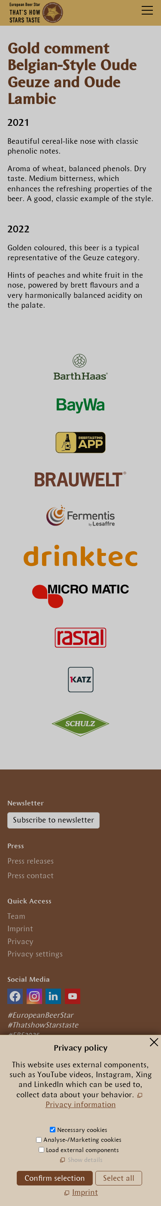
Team (16, 916)
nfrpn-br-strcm (68, 1127)
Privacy (20, 941)
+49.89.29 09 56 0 (44, 1115)
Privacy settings (35, 954)
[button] (15, 996)
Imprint (20, 928)
